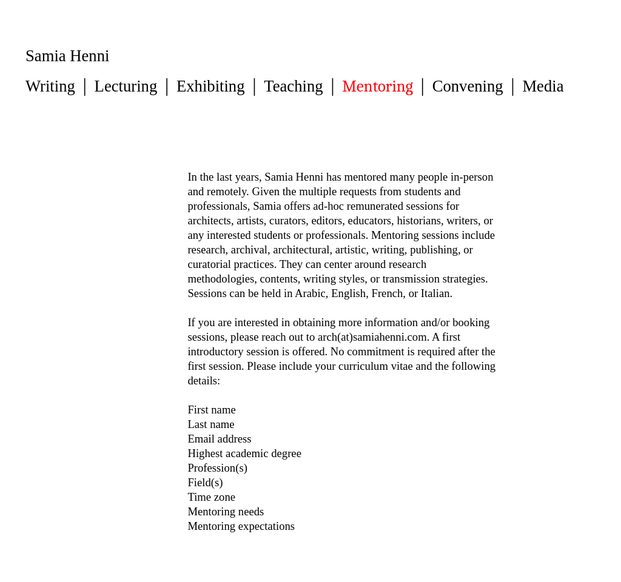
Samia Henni (67, 56)
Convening (467, 86)
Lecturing (126, 86)
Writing (50, 86)
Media (542, 86)
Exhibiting (210, 86)
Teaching (293, 86)
